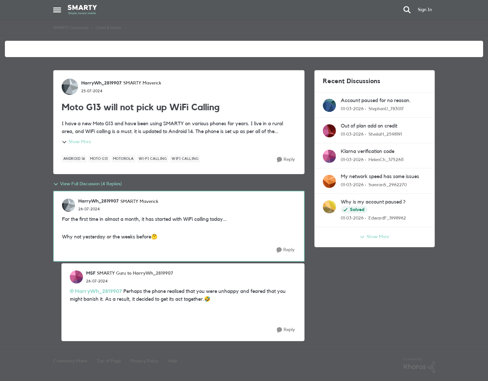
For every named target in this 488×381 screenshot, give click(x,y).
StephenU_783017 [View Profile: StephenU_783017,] (386, 109)
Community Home (70, 361)
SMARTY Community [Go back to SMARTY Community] (70, 28)
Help (172, 361)
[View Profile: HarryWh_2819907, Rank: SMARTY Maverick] (70, 87)
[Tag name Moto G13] (99, 158)
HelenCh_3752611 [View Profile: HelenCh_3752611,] (386, 159)
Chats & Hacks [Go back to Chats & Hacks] (108, 28)
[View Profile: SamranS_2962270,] (329, 181)
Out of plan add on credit (369, 126)
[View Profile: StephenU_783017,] (329, 105)
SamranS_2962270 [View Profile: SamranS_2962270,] (388, 185)
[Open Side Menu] (57, 10)
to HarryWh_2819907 (150, 273)
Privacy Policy (144, 361)
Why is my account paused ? (373, 202)
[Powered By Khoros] (419, 365)
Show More (76, 142)
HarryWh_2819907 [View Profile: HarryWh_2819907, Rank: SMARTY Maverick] (101, 83)
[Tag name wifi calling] (185, 158)
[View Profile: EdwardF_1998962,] (329, 206)
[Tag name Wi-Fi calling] (153, 158)
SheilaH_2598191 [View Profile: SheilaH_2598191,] (385, 134)
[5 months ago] (352, 109)
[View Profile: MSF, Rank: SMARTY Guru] (76, 276)
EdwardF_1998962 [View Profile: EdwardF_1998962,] (387, 218)
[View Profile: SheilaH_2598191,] (329, 130)
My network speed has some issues (380, 176)
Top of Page (109, 361)
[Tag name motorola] (123, 158)
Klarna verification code (367, 151)
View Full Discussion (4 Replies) (87, 184)
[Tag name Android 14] (74, 158)
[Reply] (285, 159)
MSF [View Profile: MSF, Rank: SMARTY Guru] (90, 273)
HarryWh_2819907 (98, 291)
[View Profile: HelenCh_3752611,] (329, 156)
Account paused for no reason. (376, 100)
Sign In (425, 10)
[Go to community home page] (82, 10)
